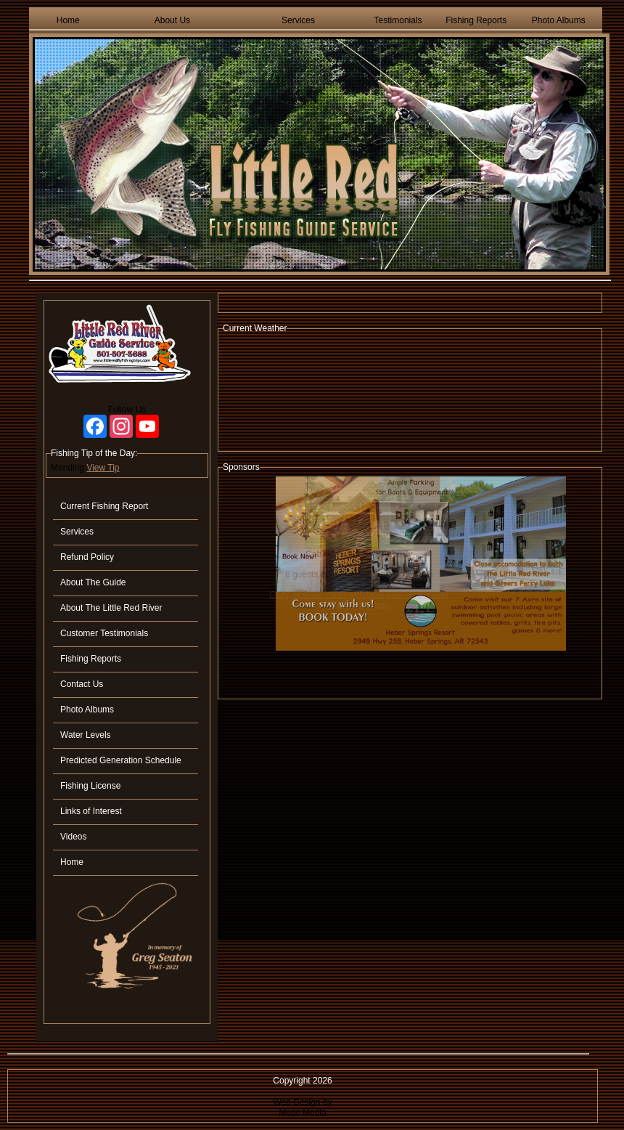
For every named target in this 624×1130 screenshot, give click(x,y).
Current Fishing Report (104, 506)
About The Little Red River (111, 608)
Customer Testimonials (104, 633)
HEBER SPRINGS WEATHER (410, 392)
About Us (172, 20)
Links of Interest (91, 811)
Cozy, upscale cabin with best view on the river (359, 595)
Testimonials (398, 20)
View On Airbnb (359, 605)
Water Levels (85, 735)
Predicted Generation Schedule (120, 760)
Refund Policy (87, 557)
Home (68, 20)
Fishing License (90, 786)
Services (298, 20)
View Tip (102, 468)
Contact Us (81, 684)
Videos (73, 837)
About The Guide (93, 582)
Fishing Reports (476, 20)
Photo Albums (559, 20)
